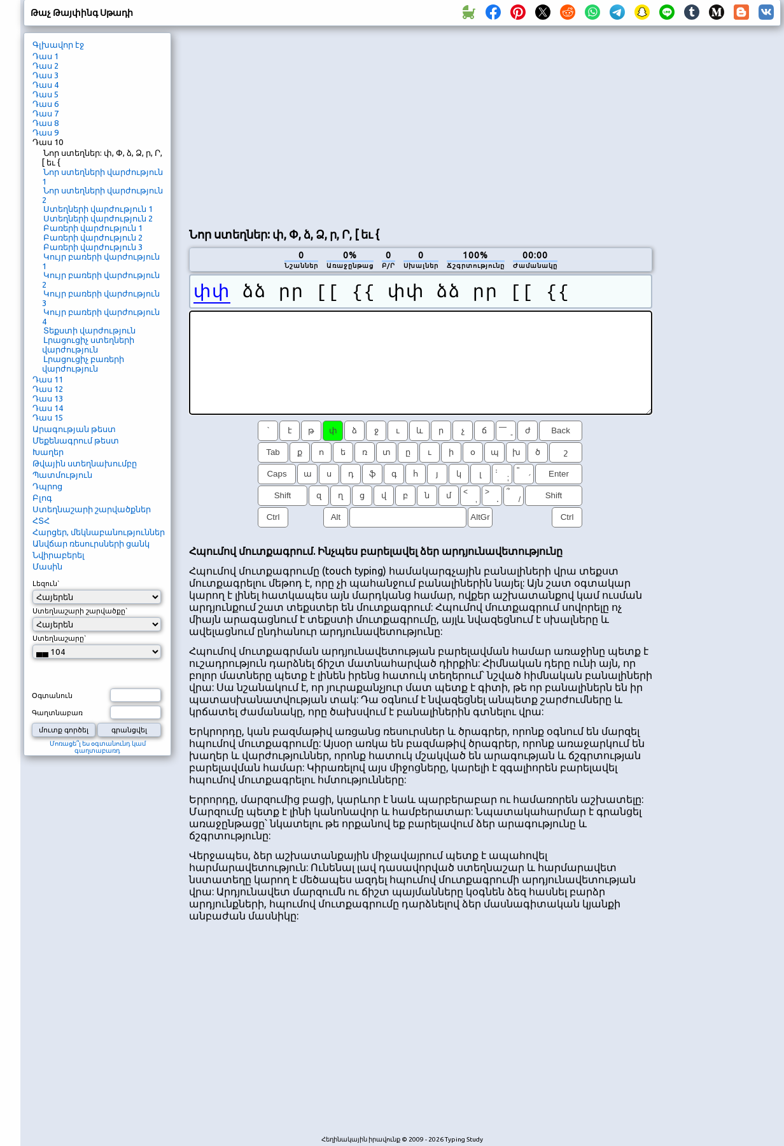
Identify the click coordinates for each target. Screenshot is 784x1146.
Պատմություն (62, 474)
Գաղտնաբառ (57, 712)
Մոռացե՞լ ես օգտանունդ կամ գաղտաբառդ (98, 747)
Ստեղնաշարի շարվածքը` (80, 611)
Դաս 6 (45, 103)
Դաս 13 (47, 398)
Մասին (47, 566)
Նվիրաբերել (58, 554)
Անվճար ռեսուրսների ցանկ (91, 543)
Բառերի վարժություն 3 (93, 246)
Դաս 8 (45, 122)
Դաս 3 (45, 75)
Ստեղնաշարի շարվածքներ (91, 509)
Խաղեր (48, 451)
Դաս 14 (47, 407)
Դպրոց (47, 486)
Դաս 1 (45, 56)
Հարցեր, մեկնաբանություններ (98, 532)
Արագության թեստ (74, 428)
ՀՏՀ (41, 520)
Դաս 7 (45, 113)
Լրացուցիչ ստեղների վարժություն (88, 344)
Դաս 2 (45, 65)
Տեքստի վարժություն (89, 330)
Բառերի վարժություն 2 (93, 237)
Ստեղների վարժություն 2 (98, 218)
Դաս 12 (47, 388)
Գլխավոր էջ (58, 44)
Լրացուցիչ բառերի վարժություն (83, 363)
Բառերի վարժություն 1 (93, 227)
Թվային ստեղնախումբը (84, 463)
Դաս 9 (45, 132)
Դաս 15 (47, 417)
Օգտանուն (52, 695)
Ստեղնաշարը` (59, 638)
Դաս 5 (45, 94)
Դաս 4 (45, 84)
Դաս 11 (47, 379)
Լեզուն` (46, 583)
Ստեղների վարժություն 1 (98, 208)
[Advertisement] (406, 125)
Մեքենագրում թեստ (75, 440)
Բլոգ (42, 497)
